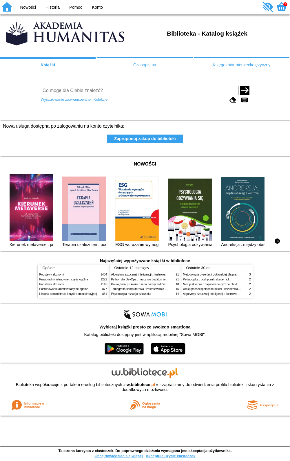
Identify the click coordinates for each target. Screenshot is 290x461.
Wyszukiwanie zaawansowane (66, 99)
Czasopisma (144, 65)
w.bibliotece (141, 384)
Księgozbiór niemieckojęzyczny (241, 65)
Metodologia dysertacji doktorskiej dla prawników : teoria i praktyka (226, 274)
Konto (97, 7)
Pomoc (75, 7)
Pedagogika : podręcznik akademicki (207, 279)
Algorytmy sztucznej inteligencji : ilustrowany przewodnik (147, 274)
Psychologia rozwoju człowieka (131, 293)
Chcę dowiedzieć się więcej (118, 456)
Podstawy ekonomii (52, 274)
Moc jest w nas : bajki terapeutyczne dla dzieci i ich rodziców (222, 284)
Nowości (28, 7)
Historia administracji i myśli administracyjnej (68, 293)
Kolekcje (100, 99)
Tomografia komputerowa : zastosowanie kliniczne (143, 289)
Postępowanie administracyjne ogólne (63, 289)
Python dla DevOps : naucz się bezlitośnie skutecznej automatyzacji (155, 279)
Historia (52, 7)
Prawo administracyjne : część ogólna (63, 279)
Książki (48, 65)
